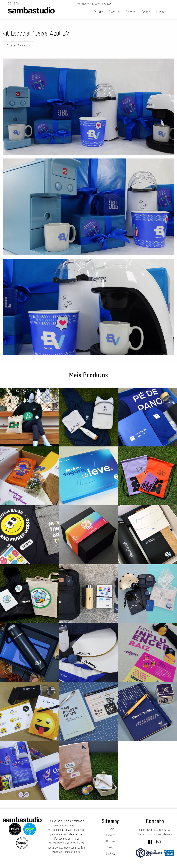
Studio (110, 829)
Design (146, 12)
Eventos (114, 12)
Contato (161, 12)
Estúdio (98, 12)
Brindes (131, 12)
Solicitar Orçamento (18, 45)
